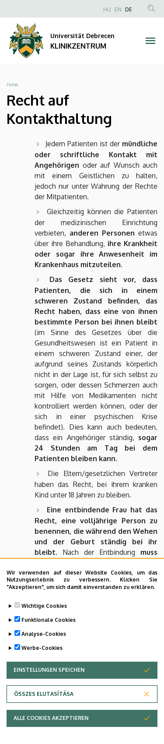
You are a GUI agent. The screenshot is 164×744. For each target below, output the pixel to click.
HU (107, 9)
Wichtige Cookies (44, 610)
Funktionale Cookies (48, 624)
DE (128, 9)
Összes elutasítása (43, 698)
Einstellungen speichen (49, 674)
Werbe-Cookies (42, 652)
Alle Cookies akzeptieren (51, 722)
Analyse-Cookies (43, 638)
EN (118, 9)
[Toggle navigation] (150, 41)
